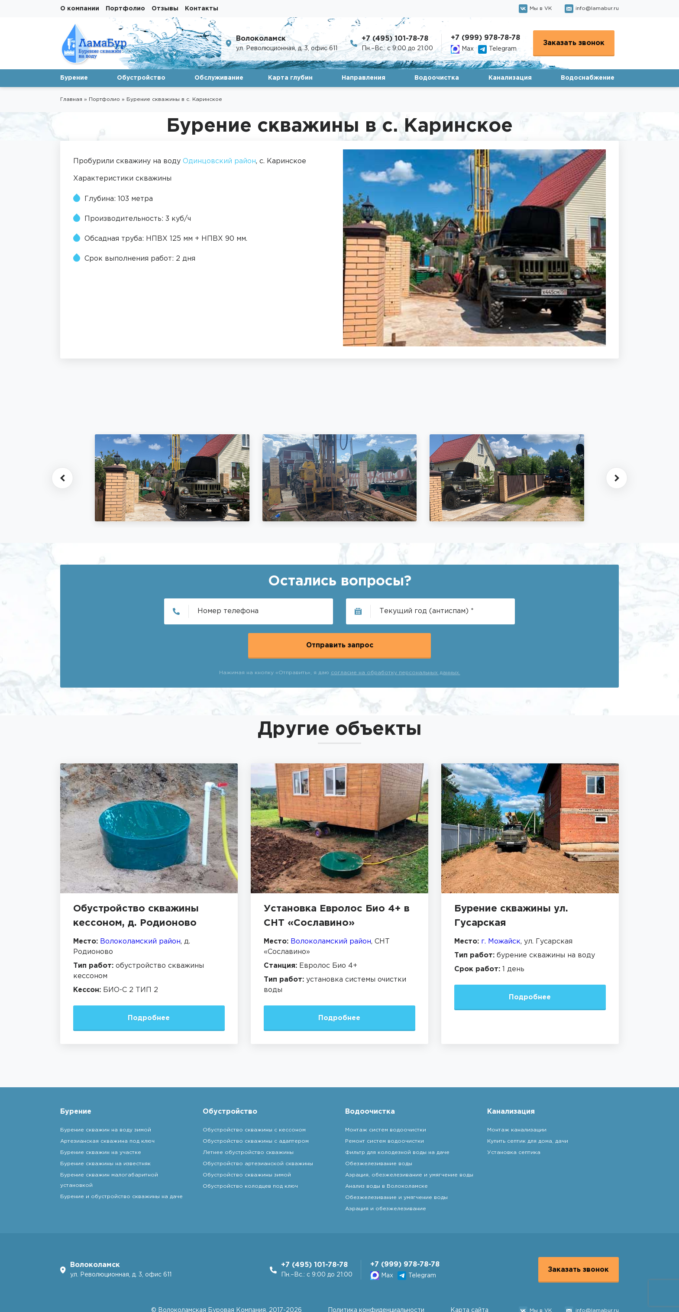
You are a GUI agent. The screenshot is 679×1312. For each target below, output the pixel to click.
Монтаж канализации (516, 1096)
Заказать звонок (574, 43)
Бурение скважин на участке (100, 1118)
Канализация (510, 78)
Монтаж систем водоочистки (385, 1096)
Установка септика (513, 1118)
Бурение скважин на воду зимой (105, 1096)
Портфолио (125, 8)
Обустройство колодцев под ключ (250, 1152)
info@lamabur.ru (592, 8)
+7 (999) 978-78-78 (485, 38)
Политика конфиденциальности (376, 1277)
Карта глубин (290, 78)
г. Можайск (501, 907)
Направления (363, 78)
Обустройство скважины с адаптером (256, 1107)
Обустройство (141, 78)
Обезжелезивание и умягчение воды (396, 1163)
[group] (172, 477)
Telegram (497, 49)
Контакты (201, 8)
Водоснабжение (587, 78)
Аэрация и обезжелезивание (385, 1175)
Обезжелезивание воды (378, 1130)
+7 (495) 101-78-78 (395, 39)
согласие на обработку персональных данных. (395, 638)
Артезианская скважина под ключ (107, 1107)
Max (462, 49)
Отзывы (165, 8)
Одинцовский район (219, 161)
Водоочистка (436, 78)
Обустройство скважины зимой (247, 1141)
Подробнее (149, 984)
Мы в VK (535, 8)
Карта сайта (469, 1277)
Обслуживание (218, 78)
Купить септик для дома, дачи (527, 1107)
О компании (79, 8)
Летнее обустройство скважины (248, 1118)
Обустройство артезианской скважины (258, 1130)
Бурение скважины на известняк (105, 1130)
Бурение (74, 78)
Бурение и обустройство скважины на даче (121, 1162)
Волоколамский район (140, 907)
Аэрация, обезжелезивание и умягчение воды (409, 1141)
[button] (62, 478)
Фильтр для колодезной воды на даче (397, 1118)
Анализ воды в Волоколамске (386, 1152)
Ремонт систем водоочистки (384, 1107)
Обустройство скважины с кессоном (254, 1096)
